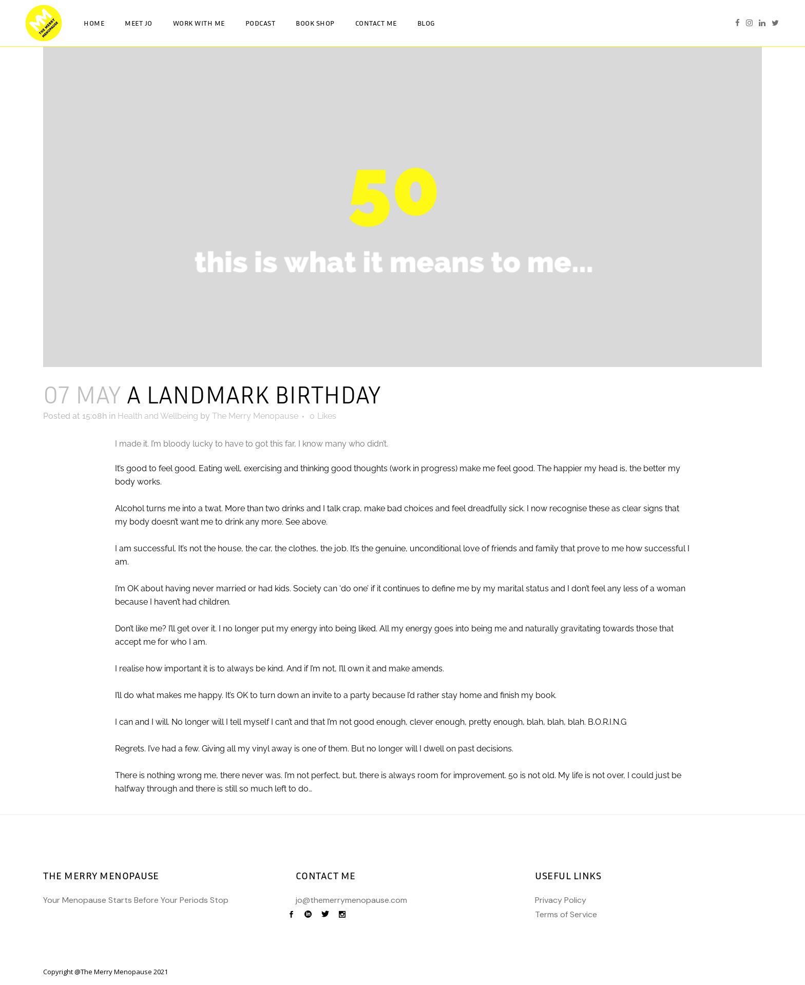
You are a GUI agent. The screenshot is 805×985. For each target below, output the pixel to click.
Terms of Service (566, 914)
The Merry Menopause (255, 416)
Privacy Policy (560, 900)
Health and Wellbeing (158, 416)
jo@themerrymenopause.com (351, 900)
